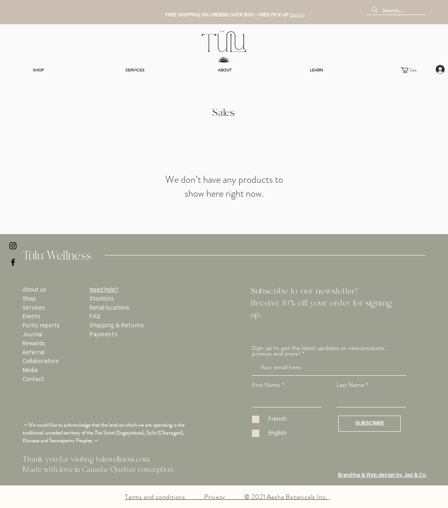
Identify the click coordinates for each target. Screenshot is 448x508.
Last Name (350, 385)
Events (31, 316)
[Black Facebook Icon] (13, 262)
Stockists (102, 298)
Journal (32, 334)
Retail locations (109, 307)
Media (30, 370)
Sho (27, 298)
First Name (266, 385)
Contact (33, 379)
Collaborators (41, 361)
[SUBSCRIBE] (369, 424)
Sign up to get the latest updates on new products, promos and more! (319, 350)
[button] (413, 70)
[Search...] (395, 10)
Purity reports (41, 325)
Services (34, 307)
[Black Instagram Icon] (13, 246)
